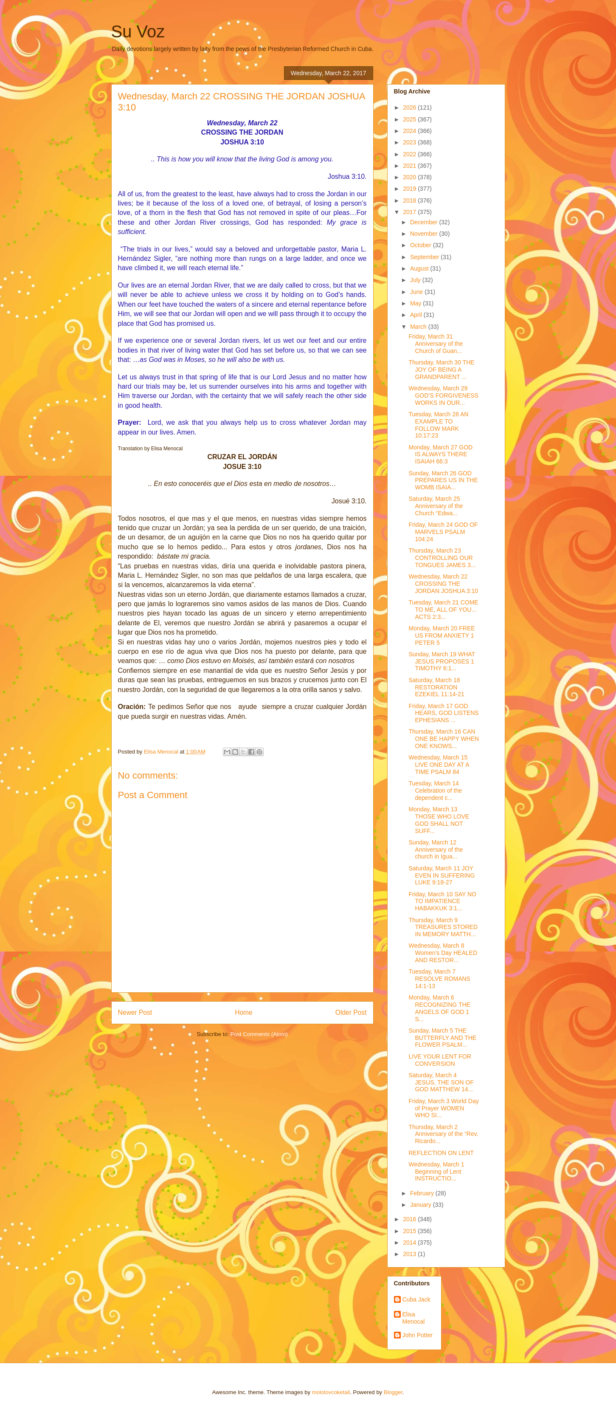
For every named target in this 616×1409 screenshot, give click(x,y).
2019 (410, 188)
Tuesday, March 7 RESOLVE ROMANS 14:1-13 (439, 978)
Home (244, 1012)
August (420, 268)
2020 (410, 177)
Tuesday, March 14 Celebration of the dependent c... (435, 790)
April (417, 314)
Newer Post (135, 1012)
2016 (410, 1219)
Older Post (351, 1012)
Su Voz (138, 31)
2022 (410, 154)
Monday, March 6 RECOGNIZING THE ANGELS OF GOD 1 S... (439, 1008)
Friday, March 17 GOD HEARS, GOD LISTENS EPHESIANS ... (443, 713)
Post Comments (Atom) (259, 1034)
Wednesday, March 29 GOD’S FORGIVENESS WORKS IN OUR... (443, 395)
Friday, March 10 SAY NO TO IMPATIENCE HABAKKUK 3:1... (442, 901)
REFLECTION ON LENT (440, 1152)
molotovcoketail (331, 1392)
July (416, 280)
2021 (410, 165)
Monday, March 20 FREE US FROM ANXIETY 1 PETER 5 (441, 635)
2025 (410, 119)
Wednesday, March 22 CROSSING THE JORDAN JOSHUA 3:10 (443, 583)
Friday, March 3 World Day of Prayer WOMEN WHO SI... (443, 1108)
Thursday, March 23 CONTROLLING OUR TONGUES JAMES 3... (441, 557)
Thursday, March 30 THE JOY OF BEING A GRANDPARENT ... (441, 369)
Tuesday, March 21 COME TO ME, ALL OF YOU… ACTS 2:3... (443, 609)
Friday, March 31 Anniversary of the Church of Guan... (435, 343)
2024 (410, 130)
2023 (410, 142)
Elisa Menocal (413, 1318)
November (424, 233)
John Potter (417, 1335)
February (423, 1193)
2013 (410, 1254)
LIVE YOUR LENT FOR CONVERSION (439, 1060)
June (417, 291)
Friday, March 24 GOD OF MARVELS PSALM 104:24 (443, 531)
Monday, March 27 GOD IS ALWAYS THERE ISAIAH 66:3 (440, 454)
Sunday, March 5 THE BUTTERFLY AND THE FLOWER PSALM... (442, 1037)
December (424, 222)
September (425, 257)
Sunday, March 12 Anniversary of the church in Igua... (435, 849)
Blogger (393, 1392)
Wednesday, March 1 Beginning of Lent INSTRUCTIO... (436, 1171)
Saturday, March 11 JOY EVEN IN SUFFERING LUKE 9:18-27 (441, 875)
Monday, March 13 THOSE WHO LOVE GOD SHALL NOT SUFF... (438, 820)
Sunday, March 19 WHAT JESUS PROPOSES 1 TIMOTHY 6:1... (441, 661)
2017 (410, 212)
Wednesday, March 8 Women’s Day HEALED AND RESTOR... (442, 952)
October (421, 245)
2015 (410, 1231)
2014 (410, 1242)
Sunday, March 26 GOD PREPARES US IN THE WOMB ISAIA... (443, 480)
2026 (410, 107)
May (416, 303)
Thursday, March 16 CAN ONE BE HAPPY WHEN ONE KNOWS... (443, 738)
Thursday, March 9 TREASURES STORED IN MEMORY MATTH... (443, 927)
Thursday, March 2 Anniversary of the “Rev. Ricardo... (443, 1134)
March (419, 326)
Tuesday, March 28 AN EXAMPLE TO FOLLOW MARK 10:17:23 (438, 425)
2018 (410, 200)
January (421, 1204)
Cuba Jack (416, 1299)
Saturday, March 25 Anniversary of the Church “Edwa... (435, 506)
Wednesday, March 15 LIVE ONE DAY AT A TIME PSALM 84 (438, 764)
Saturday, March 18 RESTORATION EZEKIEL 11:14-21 (436, 687)
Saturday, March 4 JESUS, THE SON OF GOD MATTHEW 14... (440, 1082)
